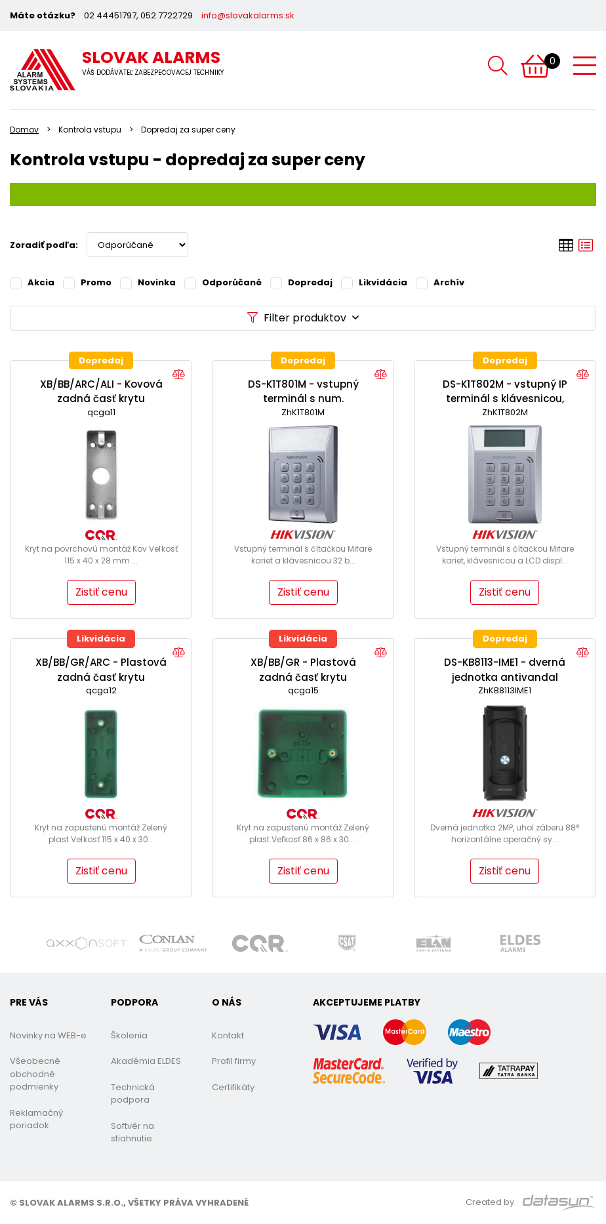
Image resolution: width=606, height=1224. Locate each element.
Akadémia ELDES (146, 1061)
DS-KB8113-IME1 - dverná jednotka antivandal (504, 669)
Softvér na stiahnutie (132, 1132)
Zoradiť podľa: (44, 245)
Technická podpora (133, 1094)
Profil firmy (234, 1061)
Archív (440, 282)
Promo (87, 282)
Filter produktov (303, 317)
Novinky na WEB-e (48, 1035)
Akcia (32, 282)
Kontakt (228, 1035)
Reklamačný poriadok (36, 1119)
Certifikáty (233, 1087)
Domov (24, 129)
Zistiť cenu (101, 592)
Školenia (129, 1035)
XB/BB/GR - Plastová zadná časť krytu (303, 669)
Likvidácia (374, 282)
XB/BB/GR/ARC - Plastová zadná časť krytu (101, 669)
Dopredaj (301, 282)
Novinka (148, 282)
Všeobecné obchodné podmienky (35, 1074)
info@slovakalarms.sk (247, 15)
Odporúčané (223, 282)
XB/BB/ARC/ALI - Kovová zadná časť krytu (101, 391)
